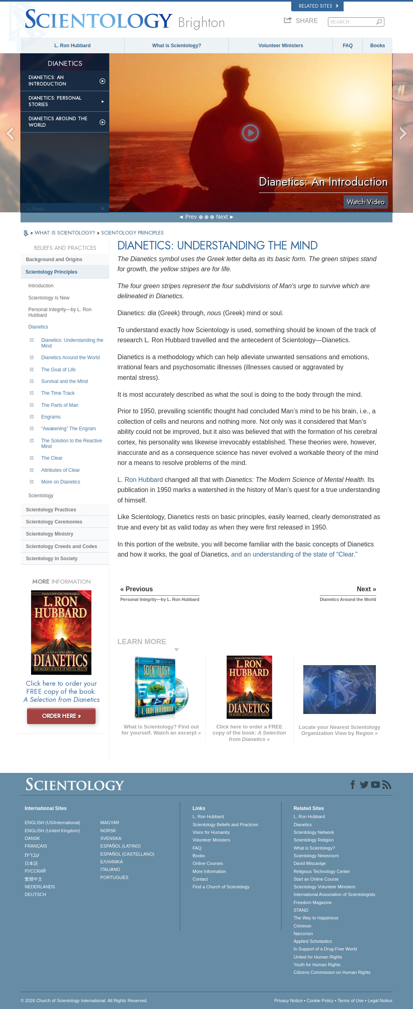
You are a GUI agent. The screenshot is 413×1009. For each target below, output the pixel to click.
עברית (32, 855)
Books (377, 45)
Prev (191, 217)
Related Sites (318, 6)
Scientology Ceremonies (54, 522)
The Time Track (58, 393)
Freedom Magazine (313, 902)
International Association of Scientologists (334, 894)
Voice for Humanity (210, 832)
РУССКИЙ (35, 871)
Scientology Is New (48, 298)
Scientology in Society (51, 558)
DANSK (32, 838)
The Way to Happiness (316, 917)
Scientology (40, 495)
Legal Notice (380, 1000)
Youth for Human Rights (317, 964)
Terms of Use (351, 1000)
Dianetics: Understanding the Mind (72, 343)
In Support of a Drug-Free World (325, 948)
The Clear (52, 458)
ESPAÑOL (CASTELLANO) (127, 854)
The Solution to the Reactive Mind (71, 443)
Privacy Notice (288, 1000)
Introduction (41, 286)
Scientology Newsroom (316, 855)
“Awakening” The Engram (68, 428)
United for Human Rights (318, 957)
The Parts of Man (59, 405)
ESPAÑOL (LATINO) (120, 846)
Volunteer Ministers (281, 45)
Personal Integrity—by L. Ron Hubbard (60, 312)
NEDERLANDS (40, 886)
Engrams (50, 417)
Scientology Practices (51, 510)
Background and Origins (54, 259)
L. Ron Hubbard (72, 45)
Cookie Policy (320, 1000)
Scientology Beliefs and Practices (225, 824)
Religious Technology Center (322, 871)
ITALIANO (110, 869)
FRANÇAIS (36, 846)
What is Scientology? (176, 45)
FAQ (348, 45)
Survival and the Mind (64, 381)
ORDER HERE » (61, 716)
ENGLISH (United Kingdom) (52, 830)
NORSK (108, 830)
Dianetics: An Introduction (47, 81)
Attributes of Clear (60, 470)
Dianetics (38, 327)
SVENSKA (110, 838)
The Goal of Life (58, 370)
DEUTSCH (35, 894)
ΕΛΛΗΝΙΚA (111, 861)
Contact (200, 879)
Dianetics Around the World (58, 122)
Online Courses (207, 863)
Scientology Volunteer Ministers (324, 886)
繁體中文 (33, 879)
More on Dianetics (60, 482)
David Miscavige (310, 863)
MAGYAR (109, 822)
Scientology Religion (314, 839)
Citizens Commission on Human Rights (332, 972)
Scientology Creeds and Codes (61, 546)
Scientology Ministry (49, 534)
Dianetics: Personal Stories (55, 101)
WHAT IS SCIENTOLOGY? (66, 233)
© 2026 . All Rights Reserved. (84, 1000)
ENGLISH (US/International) (52, 822)
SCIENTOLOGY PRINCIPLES (132, 233)
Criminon (302, 925)
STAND (301, 910)
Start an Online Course (316, 879)
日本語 (31, 863)
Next (222, 217)
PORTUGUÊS (114, 877)
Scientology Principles (51, 272)
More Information (209, 871)
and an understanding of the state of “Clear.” (294, 554)
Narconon (303, 933)
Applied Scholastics (313, 941)
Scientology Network (314, 832)
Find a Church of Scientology (220, 886)
